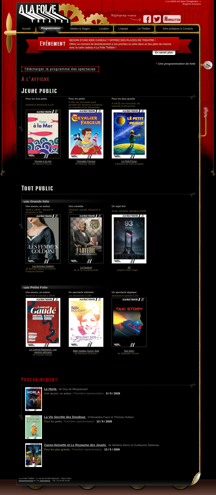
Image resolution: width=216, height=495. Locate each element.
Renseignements (26, 480)
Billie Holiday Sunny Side (86, 351)
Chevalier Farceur (86, 161)
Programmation (50, 28)
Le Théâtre (144, 28)
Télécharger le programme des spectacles (60, 69)
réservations (45, 480)
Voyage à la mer (43, 161)
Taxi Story (129, 351)
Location (104, 28)
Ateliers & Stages (80, 28)
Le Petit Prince (129, 161)
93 (129, 267)
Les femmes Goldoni (43, 266)
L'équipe (123, 28)
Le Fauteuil (86, 267)
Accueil (26, 28)
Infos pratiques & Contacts (178, 28)
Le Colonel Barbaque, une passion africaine (43, 350)
